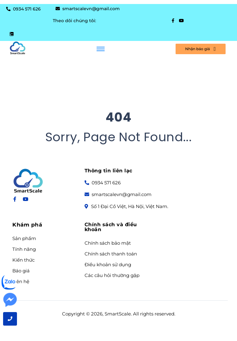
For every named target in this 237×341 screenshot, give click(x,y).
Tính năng (24, 249)
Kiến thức (23, 260)
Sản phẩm (24, 238)
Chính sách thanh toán (111, 254)
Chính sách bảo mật (108, 243)
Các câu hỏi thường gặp (112, 275)
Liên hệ (20, 281)
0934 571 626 (26, 9)
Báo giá (21, 271)
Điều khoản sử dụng (108, 265)
